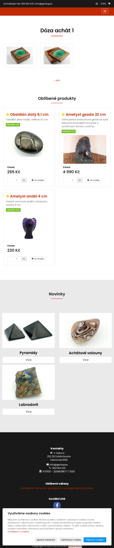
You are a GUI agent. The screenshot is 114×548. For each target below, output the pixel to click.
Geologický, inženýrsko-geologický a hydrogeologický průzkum (57, 488)
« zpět (57, 80)
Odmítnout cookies (71, 539)
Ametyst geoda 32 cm (86, 114)
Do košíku (37, 180)
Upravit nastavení (46, 539)
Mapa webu (75, 546)
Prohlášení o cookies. (18, 531)
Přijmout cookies (94, 539)
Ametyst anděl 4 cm (28, 196)
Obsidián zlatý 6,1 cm (29, 114)
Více (28, 360)
